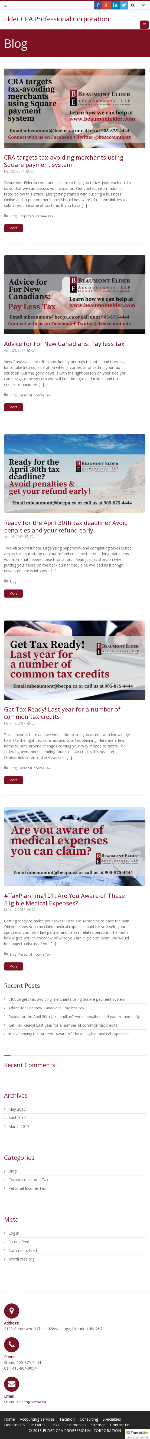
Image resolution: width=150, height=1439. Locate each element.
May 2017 (17, 1109)
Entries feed (18, 1241)
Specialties (112, 1419)
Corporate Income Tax (35, 216)
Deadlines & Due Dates (24, 1424)
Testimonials (75, 1424)
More (13, 228)
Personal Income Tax (34, 395)
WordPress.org (21, 1259)
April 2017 (17, 1117)
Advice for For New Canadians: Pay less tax (64, 343)
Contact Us (120, 1424)
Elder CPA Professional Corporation (56, 19)
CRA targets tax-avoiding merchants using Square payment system (63, 161)
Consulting (89, 1419)
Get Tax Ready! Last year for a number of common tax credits (62, 713)
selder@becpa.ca (31, 1401)
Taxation (67, 1419)
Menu (148, 24)
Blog (13, 216)
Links (54, 1424)
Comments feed (22, 1250)
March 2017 (18, 1126)
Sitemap (98, 1424)
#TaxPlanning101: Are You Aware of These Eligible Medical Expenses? (64, 899)
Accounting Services (37, 1419)
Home (9, 1419)
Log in (13, 1233)
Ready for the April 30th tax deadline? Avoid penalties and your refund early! (66, 526)
